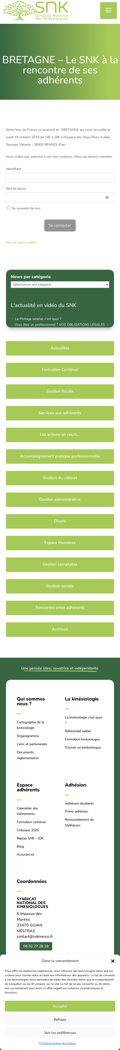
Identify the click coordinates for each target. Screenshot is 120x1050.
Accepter (60, 1006)
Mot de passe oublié (21, 242)
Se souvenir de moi (23, 208)
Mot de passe (16, 188)
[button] (112, 961)
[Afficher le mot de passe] (107, 197)
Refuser (60, 1019)
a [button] (108, 10)
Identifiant (13, 169)
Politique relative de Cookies (57, 1043)
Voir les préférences (60, 1032)
